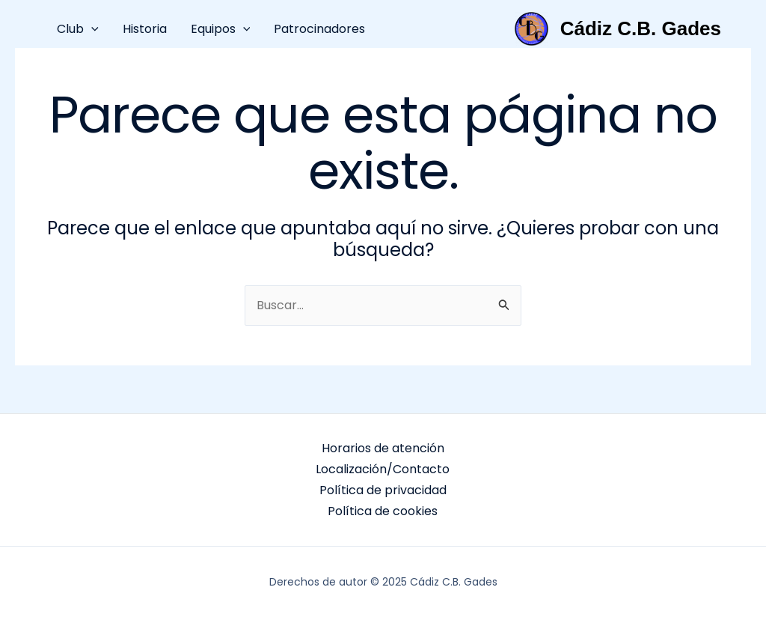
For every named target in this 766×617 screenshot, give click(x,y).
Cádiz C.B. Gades (640, 28)
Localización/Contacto (383, 469)
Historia (145, 28)
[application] (91, 29)
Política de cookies (383, 511)
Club (78, 29)
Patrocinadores (319, 28)
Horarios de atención (383, 448)
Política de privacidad (383, 490)
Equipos (221, 29)
